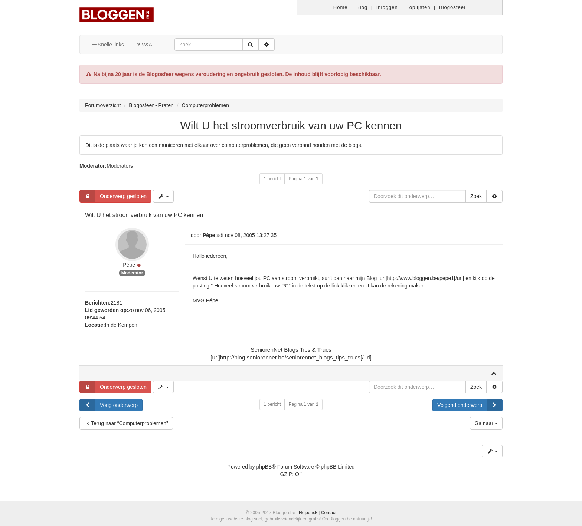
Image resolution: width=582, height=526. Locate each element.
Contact (328, 512)
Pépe (129, 265)
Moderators (120, 166)
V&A (143, 44)
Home (340, 7)
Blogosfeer (452, 7)
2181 (116, 303)
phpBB (264, 467)
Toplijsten (418, 7)
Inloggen (387, 7)
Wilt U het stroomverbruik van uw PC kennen (291, 125)
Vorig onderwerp (109, 405)
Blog (361, 7)
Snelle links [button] (107, 44)
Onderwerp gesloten (113, 196)
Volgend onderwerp (469, 405)
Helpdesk (308, 512)
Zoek (476, 196)
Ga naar (486, 423)
